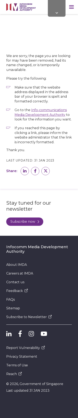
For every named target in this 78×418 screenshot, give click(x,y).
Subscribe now (24, 222)
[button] (25, 171)
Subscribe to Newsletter (29, 317)
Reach (14, 374)
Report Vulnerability (25, 348)
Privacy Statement (21, 356)
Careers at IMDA (19, 273)
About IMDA (16, 265)
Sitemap (13, 308)
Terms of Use (17, 365)
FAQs (10, 299)
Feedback (17, 291)
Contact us (15, 282)
